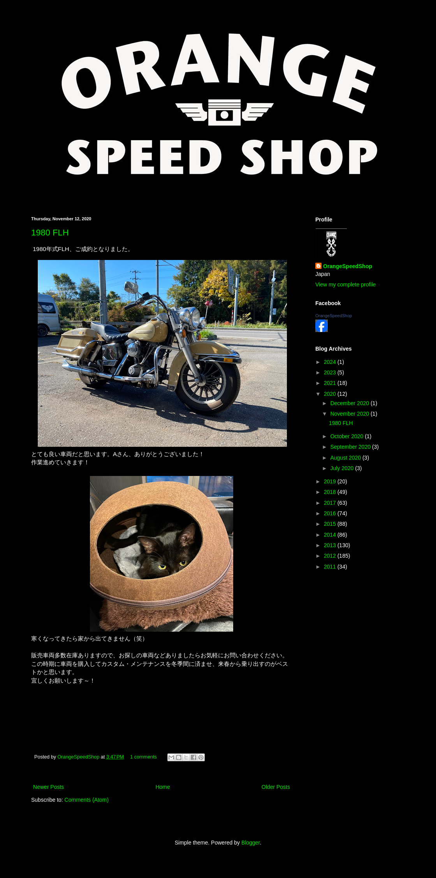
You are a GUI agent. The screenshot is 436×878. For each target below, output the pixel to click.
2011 (331, 567)
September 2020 (351, 447)
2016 (331, 513)
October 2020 (347, 436)
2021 (331, 383)
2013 (331, 545)
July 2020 (342, 468)
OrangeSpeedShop (79, 757)
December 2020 (350, 403)
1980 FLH (50, 232)
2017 (331, 503)
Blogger (250, 842)
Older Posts (276, 787)
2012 (331, 556)
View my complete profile (345, 284)
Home (162, 787)
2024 (331, 362)
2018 (331, 492)
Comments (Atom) (87, 800)
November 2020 (350, 414)
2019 (331, 481)
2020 (331, 394)
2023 (331, 372)
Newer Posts (48, 787)
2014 (331, 535)
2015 (331, 524)
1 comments (143, 757)
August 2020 (346, 458)
